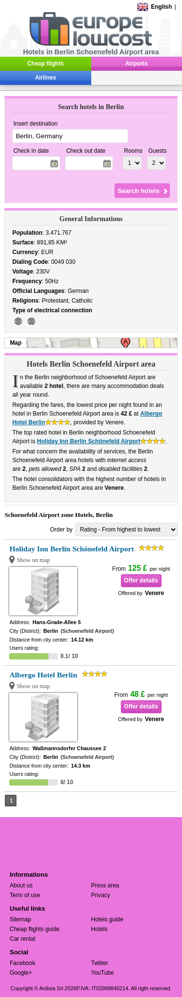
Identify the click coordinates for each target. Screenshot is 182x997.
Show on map (33, 560)
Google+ (21, 972)
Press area (105, 885)
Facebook (22, 963)
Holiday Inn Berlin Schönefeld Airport (88, 441)
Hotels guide (107, 919)
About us (21, 885)
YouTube (102, 972)
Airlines (45, 77)
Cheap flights (45, 63)
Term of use (25, 895)
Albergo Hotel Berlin (43, 675)
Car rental (22, 938)
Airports (136, 63)
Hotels (99, 929)
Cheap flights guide (35, 929)
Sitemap (20, 919)
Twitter (99, 963)
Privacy (100, 895)
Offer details (141, 580)
